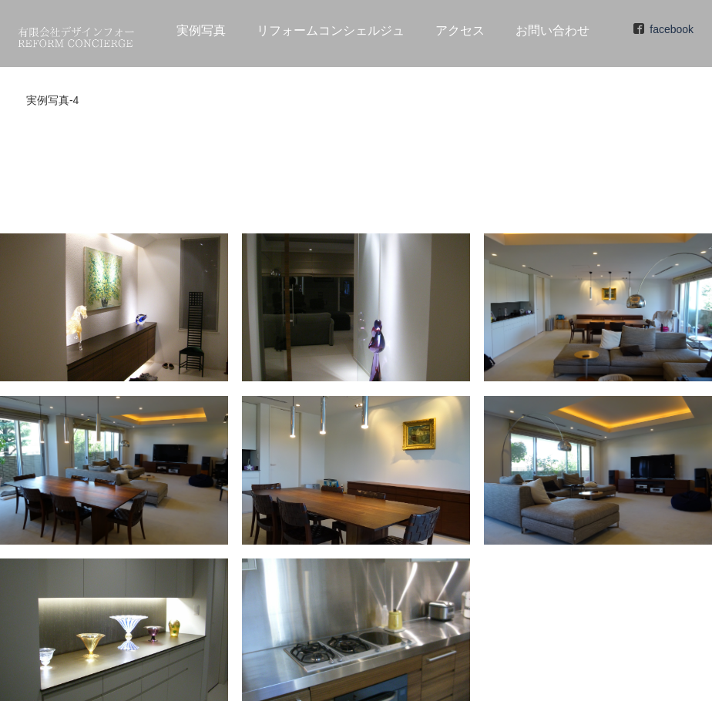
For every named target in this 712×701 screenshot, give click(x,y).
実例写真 (201, 30)
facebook (672, 29)
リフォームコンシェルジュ (331, 30)
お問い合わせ (552, 30)
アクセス (460, 30)
